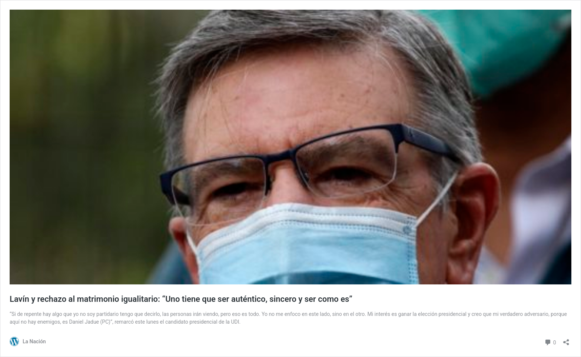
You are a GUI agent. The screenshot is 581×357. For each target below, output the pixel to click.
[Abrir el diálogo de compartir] (566, 340)
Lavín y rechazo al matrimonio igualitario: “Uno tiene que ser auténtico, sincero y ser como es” (181, 299)
